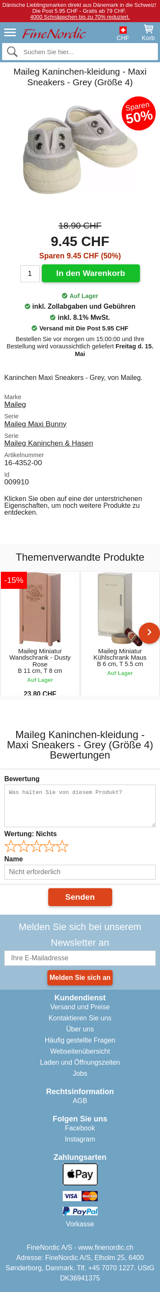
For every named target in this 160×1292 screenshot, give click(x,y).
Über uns (80, 1029)
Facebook (80, 1128)
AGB (80, 1100)
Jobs (80, 1073)
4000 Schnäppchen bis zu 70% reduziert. (80, 17)
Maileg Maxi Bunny (35, 424)
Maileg (15, 404)
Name (13, 859)
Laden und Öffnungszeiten (80, 1062)
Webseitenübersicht (80, 1051)
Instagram (80, 1139)
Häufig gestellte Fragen (80, 1040)
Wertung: (30, 833)
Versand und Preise (80, 1007)
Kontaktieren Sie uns (80, 1018)
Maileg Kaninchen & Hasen (48, 443)
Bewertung (22, 778)
